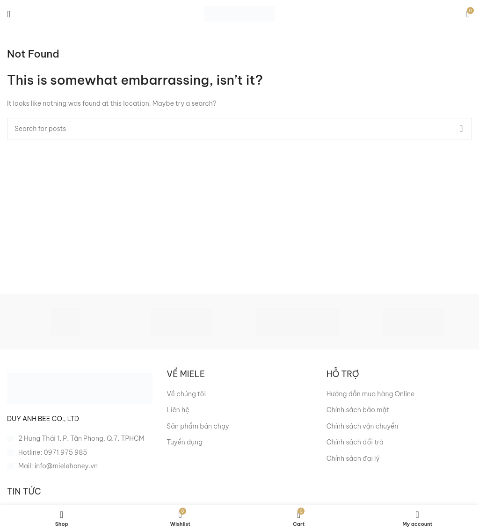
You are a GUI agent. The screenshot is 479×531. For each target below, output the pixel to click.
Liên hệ (178, 410)
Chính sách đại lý (353, 458)
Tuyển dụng (185, 442)
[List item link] (79, 452)
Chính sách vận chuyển (363, 426)
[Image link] (79, 388)
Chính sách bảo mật (358, 410)
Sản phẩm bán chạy (198, 426)
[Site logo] (239, 13)
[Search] (239, 128)
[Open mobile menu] (8, 14)
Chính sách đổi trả (355, 442)
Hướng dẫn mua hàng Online (371, 394)
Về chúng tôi (186, 394)
